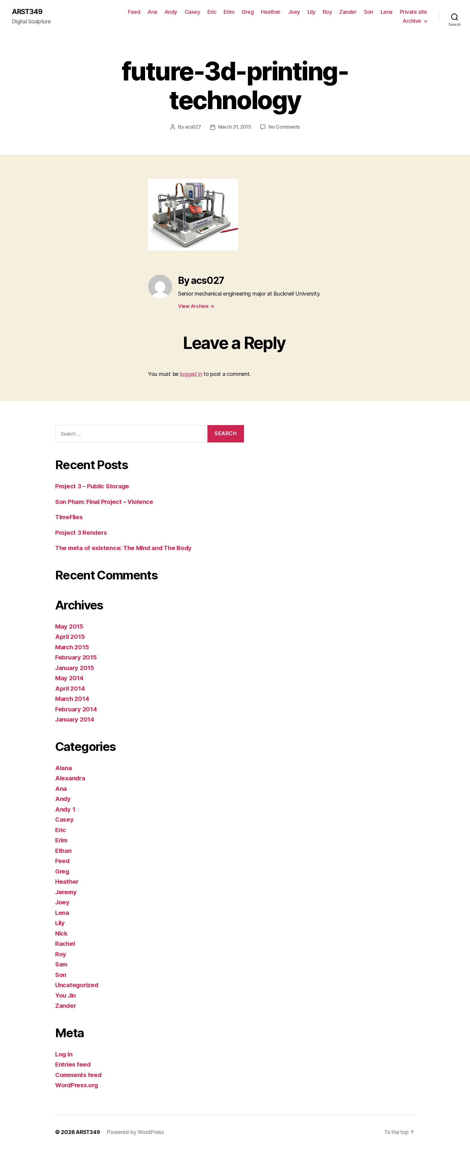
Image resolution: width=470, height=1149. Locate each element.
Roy (327, 12)
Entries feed (73, 1064)
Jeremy (66, 892)
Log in (64, 1054)
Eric (211, 12)
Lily (311, 12)
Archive (412, 21)
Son (368, 12)
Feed (134, 12)
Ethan (63, 850)
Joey (294, 12)
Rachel (65, 944)
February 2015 (77, 657)
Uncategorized (77, 985)
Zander (347, 12)
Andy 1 (65, 809)
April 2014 (70, 688)
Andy (171, 12)
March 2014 (73, 699)
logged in (191, 374)
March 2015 (72, 647)
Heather (271, 12)
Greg (248, 12)
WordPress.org (78, 1085)
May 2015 (69, 626)
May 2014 (70, 678)
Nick (61, 933)
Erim (229, 12)
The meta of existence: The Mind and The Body (126, 548)
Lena (386, 12)
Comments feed (79, 1075)
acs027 (192, 127)
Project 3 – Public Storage (93, 486)
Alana (63, 768)
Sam (61, 964)
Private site (413, 12)
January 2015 (75, 667)
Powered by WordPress (136, 1132)
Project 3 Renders (82, 532)
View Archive (196, 306)
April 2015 (70, 637)
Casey (192, 12)
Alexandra (70, 778)
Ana (152, 12)
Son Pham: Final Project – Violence (106, 501)
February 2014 (77, 709)
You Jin (66, 995)
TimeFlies (70, 517)
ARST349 (28, 12)
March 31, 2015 (234, 127)
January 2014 (75, 719)
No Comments (284, 127)
